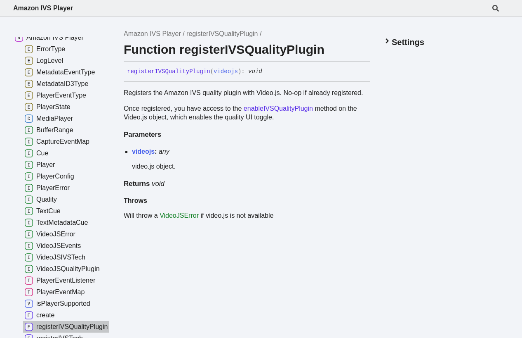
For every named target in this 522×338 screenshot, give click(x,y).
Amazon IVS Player (43, 8)
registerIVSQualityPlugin (222, 33)
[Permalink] (268, 72)
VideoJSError (179, 215)
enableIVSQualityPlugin (278, 108)
